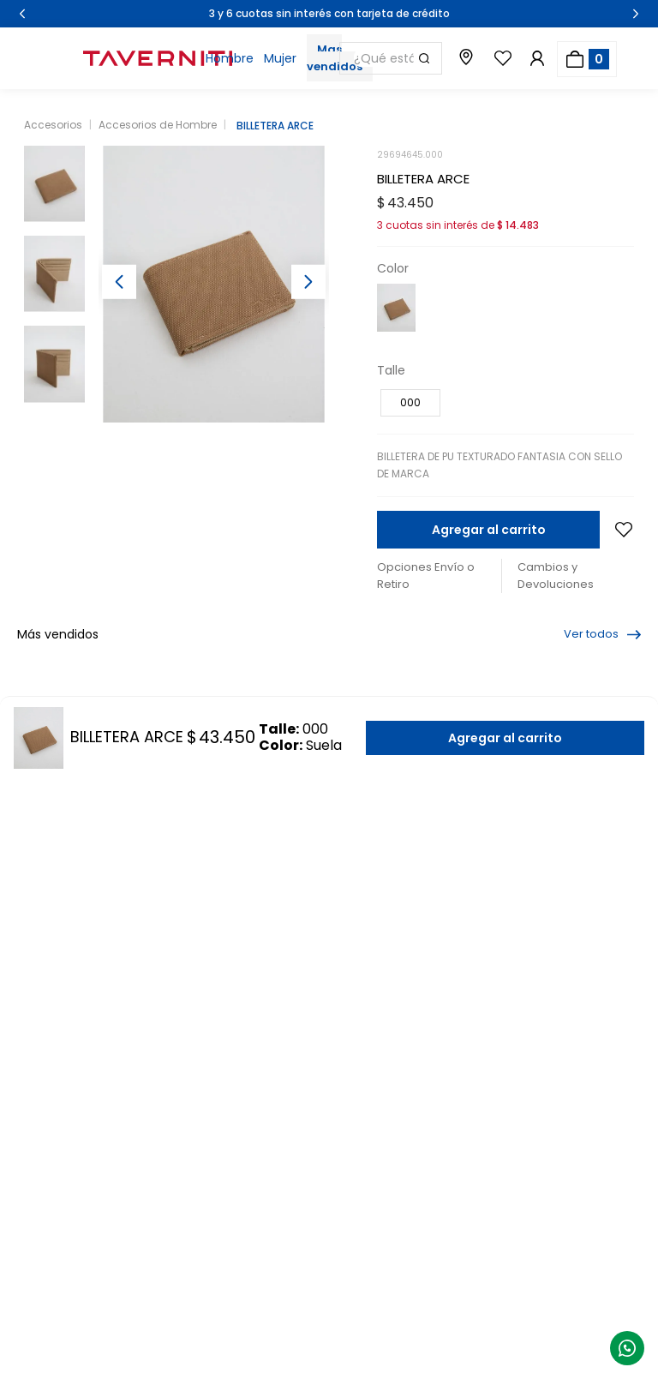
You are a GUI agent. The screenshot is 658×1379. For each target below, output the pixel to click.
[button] (410, 403)
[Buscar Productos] (424, 58)
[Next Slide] (636, 13)
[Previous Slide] (22, 13)
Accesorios (53, 124)
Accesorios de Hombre (158, 124)
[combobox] (390, 58)
